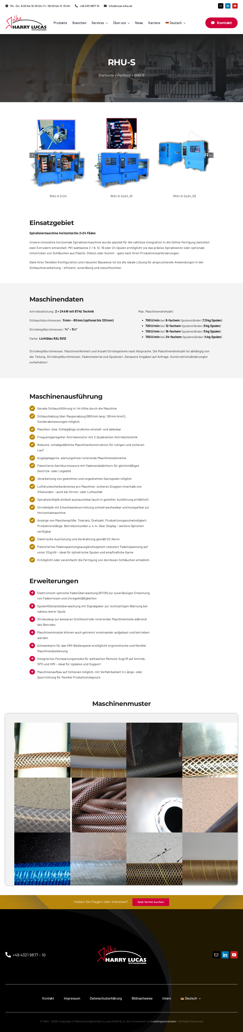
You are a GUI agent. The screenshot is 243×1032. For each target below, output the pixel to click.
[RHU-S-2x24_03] (184, 114)
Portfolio (124, 75)
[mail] (220, 6)
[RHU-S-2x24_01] (121, 114)
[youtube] (235, 6)
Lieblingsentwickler (163, 1021)
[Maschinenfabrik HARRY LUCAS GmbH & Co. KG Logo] (25, 17)
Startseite (106, 75)
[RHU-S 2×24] (58, 114)
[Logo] (121, 937)
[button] (32, 155)
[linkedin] (228, 6)
